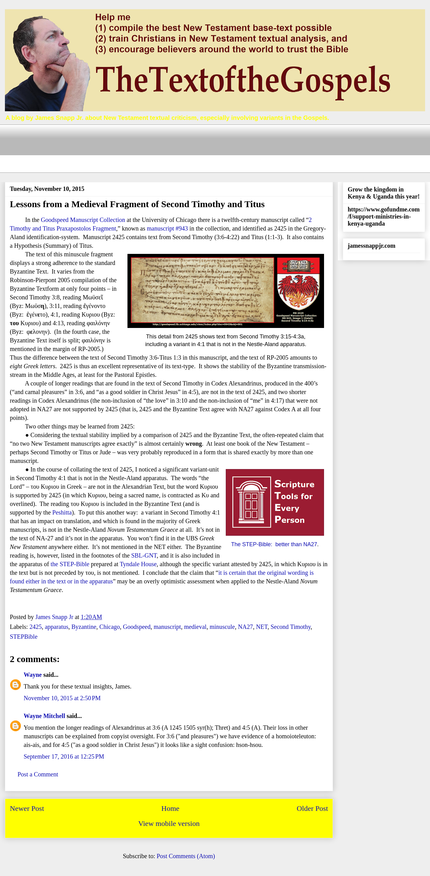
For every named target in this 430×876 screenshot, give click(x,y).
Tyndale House (138, 564)
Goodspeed (136, 626)
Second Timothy (291, 626)
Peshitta (62, 512)
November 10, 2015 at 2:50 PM (62, 698)
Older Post (312, 808)
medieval (195, 626)
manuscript (167, 626)
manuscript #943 (167, 228)
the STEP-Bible (70, 564)
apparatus (56, 626)
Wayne (33, 674)
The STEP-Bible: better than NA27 (274, 544)
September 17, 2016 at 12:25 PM (64, 756)
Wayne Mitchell (44, 715)
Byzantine (84, 626)
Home (170, 808)
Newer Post (27, 808)
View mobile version (169, 823)
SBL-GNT (144, 555)
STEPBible (23, 636)
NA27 (245, 626)
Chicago (110, 626)
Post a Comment (38, 774)
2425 (35, 626)
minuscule (222, 626)
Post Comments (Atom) (186, 856)
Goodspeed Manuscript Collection (83, 219)
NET (262, 626)
